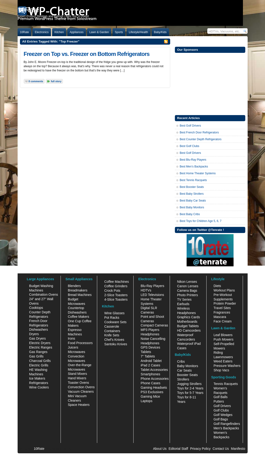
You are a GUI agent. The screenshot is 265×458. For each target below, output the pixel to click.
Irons (71, 338)
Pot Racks (111, 317)
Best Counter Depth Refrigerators (201, 139)
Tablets (146, 352)
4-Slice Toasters (115, 299)
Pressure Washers (227, 366)
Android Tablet (151, 361)
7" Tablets (148, 356)
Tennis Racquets (226, 384)
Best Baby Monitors (192, 207)
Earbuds (183, 304)
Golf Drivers (222, 406)
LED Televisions (152, 295)
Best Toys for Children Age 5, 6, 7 (201, 221)
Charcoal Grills (40, 361)
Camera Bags (187, 290)
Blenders (74, 286)
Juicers (73, 347)
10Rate (24, 32)
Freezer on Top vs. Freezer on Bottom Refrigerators (87, 54)
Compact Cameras (154, 325)
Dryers (34, 334)
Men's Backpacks (226, 428)
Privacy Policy (200, 448)
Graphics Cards (188, 317)
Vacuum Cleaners (81, 391)
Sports (119, 32)
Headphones (150, 334)
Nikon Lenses (187, 281)
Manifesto (238, 448)
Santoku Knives (115, 344)
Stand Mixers (77, 374)
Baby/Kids (160, 32)
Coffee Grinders (115, 286)
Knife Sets (111, 335)
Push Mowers (224, 339)
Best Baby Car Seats (193, 200)
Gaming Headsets (154, 387)
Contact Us (221, 448)
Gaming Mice (150, 396)
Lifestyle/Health (138, 32)
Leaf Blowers (223, 335)
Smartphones (150, 374)
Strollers (183, 379)
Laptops (146, 401)
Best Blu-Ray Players (193, 159)
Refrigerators (38, 383)
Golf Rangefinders (227, 424)
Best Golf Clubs (189, 146)
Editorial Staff (178, 448)
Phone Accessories (155, 378)
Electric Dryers (39, 343)
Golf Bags (221, 419)
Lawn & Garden (99, 32)
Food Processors (80, 343)
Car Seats (184, 370)
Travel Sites (222, 308)
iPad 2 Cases (150, 365)
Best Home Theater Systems (198, 173)
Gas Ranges (38, 352)
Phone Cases (150, 383)
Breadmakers (77, 290)
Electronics (42, 32)
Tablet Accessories (154, 370)
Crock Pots (112, 290)
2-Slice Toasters (115, 295)
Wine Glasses (114, 313)
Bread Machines (80, 295)
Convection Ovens (81, 387)
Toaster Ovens (78, 382)
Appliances (77, 32)
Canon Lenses (187, 286)
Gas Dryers (37, 338)
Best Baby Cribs (190, 214)
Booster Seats (187, 375)
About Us (160, 448)
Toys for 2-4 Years (190, 388)
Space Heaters (79, 405)
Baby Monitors (187, 366)
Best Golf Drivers (190, 125)
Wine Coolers (39, 387)
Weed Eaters (223, 361)
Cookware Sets (115, 322)
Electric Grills (38, 365)
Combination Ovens (43, 294)
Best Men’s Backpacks (194, 166)
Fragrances (222, 312)
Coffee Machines (116, 281)
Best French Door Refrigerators (199, 132)
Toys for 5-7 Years (190, 393)
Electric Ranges (40, 347)
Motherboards (187, 321)
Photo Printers (187, 295)
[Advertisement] (210, 83)
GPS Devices (150, 347)
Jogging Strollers (189, 384)
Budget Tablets (188, 326)
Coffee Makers (78, 316)
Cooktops (36, 308)
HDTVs (146, 290)
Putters (219, 401)
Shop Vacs (221, 370)
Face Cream (223, 321)
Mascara (220, 317)
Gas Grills (36, 356)
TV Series (184, 299)
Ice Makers (37, 378)
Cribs (181, 361)
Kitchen (59, 32)
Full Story (56, 81)
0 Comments (36, 81)
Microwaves (76, 352)
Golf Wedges (223, 415)
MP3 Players (150, 330)
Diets (217, 286)
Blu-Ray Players (152, 286)
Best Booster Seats (192, 187)
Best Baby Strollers (192, 193)
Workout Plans (224, 290)
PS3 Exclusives (152, 392)
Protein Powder (225, 303)
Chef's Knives (114, 340)
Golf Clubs (221, 410)
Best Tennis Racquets (193, 180)
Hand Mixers (77, 378)
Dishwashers (38, 329)
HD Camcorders (188, 330)
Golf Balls (221, 397)
